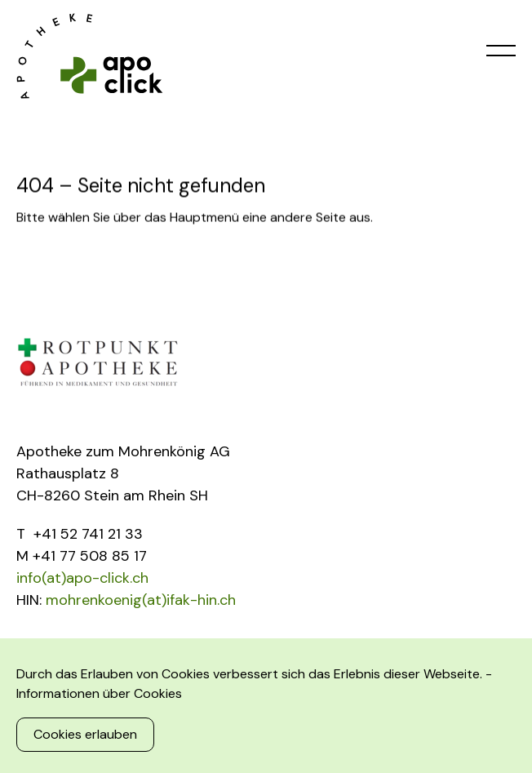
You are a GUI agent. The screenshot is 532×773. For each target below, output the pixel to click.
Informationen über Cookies (99, 693)
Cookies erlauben (85, 734)
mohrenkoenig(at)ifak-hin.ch (141, 600)
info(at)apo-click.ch (82, 578)
